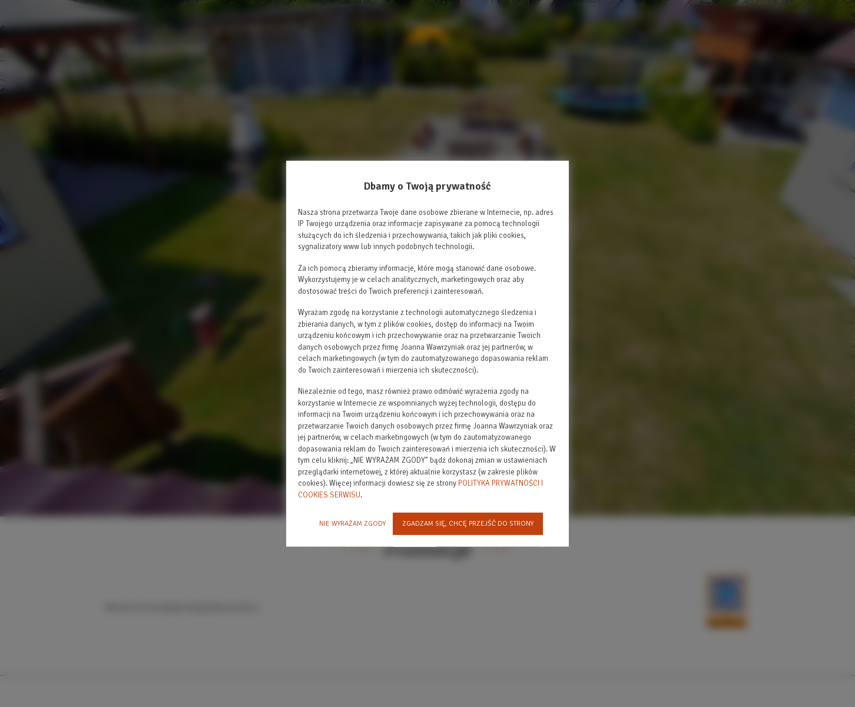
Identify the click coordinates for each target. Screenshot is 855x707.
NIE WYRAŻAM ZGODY (352, 523)
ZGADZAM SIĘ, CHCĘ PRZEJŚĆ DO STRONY (467, 523)
